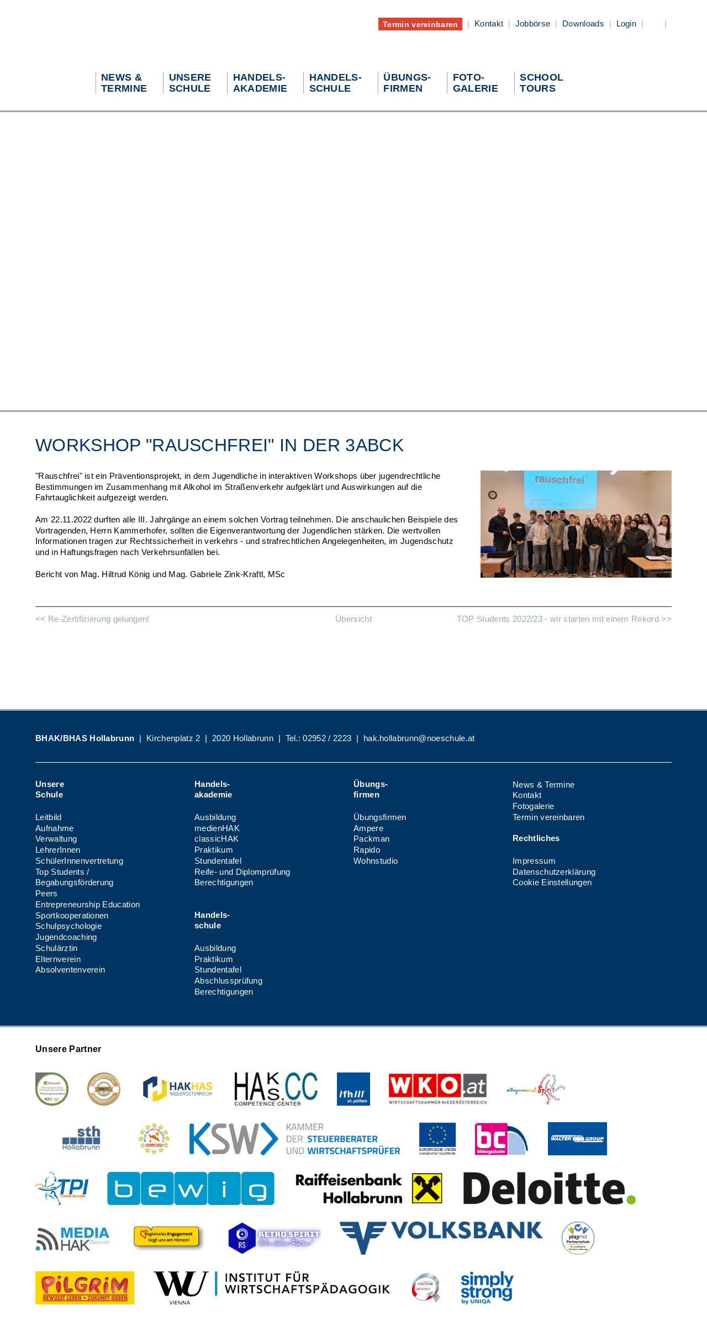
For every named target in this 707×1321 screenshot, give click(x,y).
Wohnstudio (376, 860)
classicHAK (216, 838)
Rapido (367, 849)
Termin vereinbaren (420, 23)
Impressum (534, 860)
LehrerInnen (58, 849)
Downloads (583, 23)
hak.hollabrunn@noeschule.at (419, 738)
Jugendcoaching (66, 937)
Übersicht (353, 618)
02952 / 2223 (327, 738)
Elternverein (58, 959)
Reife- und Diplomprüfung (242, 871)
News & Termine (543, 784)
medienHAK (217, 828)
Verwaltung (56, 838)
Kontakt (488, 23)
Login (626, 23)
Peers (46, 893)
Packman (371, 838)
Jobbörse (533, 23)
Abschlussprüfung (228, 980)
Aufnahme (54, 828)
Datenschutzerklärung (554, 871)
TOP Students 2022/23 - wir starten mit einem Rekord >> (564, 618)
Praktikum (213, 849)
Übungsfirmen (380, 817)
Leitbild (48, 817)
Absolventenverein (70, 969)
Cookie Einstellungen (552, 882)
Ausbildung (215, 817)
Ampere (368, 828)
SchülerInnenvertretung (79, 860)
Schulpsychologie (68, 926)
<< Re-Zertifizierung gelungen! (92, 618)
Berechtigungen (223, 882)
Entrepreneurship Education (87, 904)
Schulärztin (56, 948)
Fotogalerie (534, 806)
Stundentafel (217, 860)
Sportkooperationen (72, 915)
